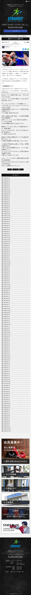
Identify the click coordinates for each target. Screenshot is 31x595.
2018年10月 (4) (6, 359)
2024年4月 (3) (6, 229)
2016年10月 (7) (6, 407)
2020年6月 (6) (6, 320)
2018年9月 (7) (6, 361)
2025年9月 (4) (6, 195)
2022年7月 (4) (6, 270)
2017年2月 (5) (6, 399)
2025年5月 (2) (6, 203)
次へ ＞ (21, 169)
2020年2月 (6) (6, 328)
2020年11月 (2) (6, 310)
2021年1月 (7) (6, 306)
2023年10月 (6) (6, 241)
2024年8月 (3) (6, 221)
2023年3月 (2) (6, 255)
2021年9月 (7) (6, 290)
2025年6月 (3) (6, 201)
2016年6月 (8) (6, 415)
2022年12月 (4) (6, 261)
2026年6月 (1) (6, 178)
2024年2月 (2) (6, 233)
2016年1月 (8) (6, 425)
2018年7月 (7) (6, 365)
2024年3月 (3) (6, 231)
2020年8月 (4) (6, 316)
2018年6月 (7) (6, 367)
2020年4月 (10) (6, 324)
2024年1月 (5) (6, 235)
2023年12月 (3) (6, 237)
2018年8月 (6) (6, 363)
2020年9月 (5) (6, 314)
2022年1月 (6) (6, 282)
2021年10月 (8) (6, 288)
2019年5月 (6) (6, 346)
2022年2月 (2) (6, 280)
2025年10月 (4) (6, 193)
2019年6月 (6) (6, 344)
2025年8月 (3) (6, 197)
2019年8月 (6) (6, 340)
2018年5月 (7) (6, 369)
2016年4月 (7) (6, 419)
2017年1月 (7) (6, 401)
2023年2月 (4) (6, 257)
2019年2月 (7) (6, 351)
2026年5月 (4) (6, 180)
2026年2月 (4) (6, 186)
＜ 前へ (9, 169)
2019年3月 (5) (6, 350)
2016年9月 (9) (6, 409)
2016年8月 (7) (6, 411)
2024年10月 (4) (6, 217)
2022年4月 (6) (6, 276)
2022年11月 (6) (6, 263)
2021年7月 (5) (6, 294)
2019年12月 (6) (6, 332)
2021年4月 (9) (6, 300)
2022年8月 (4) (6, 269)
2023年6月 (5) (6, 249)
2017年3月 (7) (6, 397)
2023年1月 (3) (6, 259)
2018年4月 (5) (6, 371)
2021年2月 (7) (6, 304)
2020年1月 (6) (6, 330)
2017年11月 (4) (6, 381)
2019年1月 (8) (6, 353)
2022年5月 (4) (6, 274)
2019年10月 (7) (6, 336)
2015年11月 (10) (7, 429)
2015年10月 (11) (7, 431)
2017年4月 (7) (6, 395)
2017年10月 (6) (6, 383)
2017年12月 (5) (6, 379)
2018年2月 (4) (6, 375)
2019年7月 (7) (6, 342)
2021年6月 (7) (6, 296)
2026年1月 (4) (6, 187)
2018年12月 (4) (6, 355)
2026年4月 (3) (6, 182)
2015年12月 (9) (6, 427)
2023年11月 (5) (6, 239)
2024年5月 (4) (6, 227)
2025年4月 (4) (6, 205)
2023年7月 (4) (6, 247)
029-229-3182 (15, 27)
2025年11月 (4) (6, 191)
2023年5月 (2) (6, 251)
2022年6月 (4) (6, 272)
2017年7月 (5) (6, 389)
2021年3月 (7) (6, 302)
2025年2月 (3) (6, 209)
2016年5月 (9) (6, 417)
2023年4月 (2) (6, 253)
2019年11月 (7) (6, 334)
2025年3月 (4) (6, 207)
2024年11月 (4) (6, 215)
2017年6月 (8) (6, 391)
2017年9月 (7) (6, 385)
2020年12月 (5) (6, 308)
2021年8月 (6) (6, 292)
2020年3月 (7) (6, 326)
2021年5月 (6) (6, 298)
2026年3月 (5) (6, 184)
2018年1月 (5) (6, 377)
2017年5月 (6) (6, 393)
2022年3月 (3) (6, 278)
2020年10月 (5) (6, 312)
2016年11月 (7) (6, 405)
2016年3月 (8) (6, 421)
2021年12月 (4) (6, 284)
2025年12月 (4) (6, 189)
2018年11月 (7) (6, 357)
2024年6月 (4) (6, 225)
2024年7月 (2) (6, 223)
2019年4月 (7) (6, 348)
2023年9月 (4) (6, 243)
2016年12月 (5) (6, 403)
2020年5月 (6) (6, 322)
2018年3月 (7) (6, 373)
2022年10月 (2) (6, 265)
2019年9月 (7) (6, 338)
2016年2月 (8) (6, 423)
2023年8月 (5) (6, 245)
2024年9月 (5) (6, 219)
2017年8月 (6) (6, 387)
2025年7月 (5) (6, 199)
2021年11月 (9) (6, 286)
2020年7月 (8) (6, 318)
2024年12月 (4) (6, 213)
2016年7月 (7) (6, 413)
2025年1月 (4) (6, 211)
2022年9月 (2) (6, 267)
